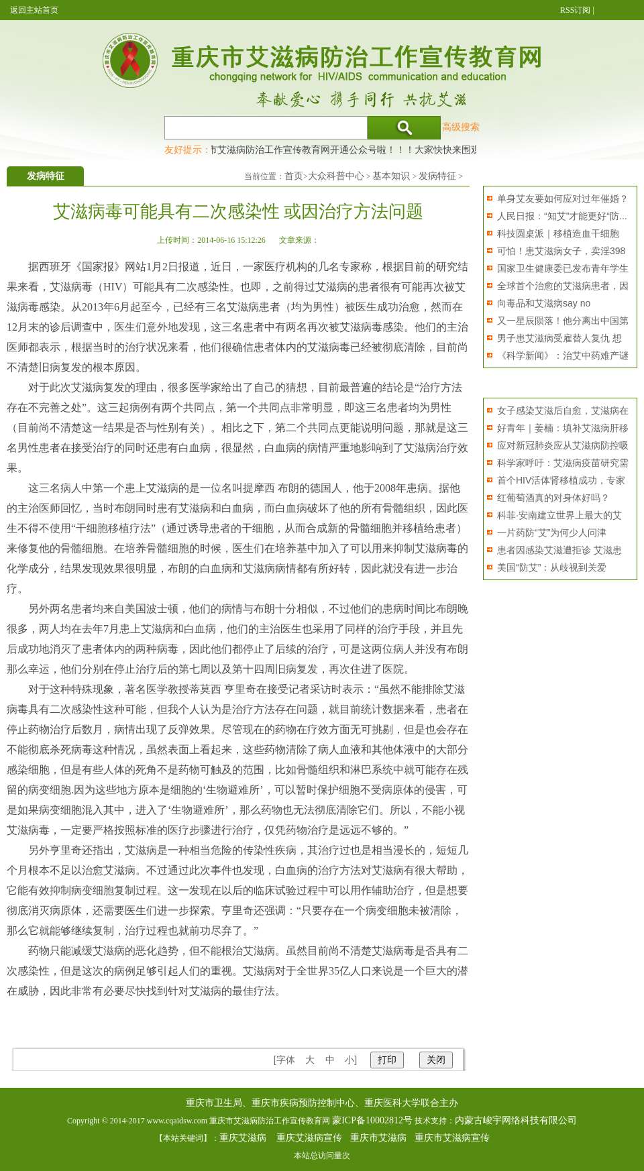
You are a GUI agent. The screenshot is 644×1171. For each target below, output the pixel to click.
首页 (293, 176)
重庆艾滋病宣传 (309, 1138)
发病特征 (437, 176)
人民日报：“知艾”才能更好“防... (562, 216)
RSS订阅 (575, 10)
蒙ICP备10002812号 (372, 1120)
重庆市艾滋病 (378, 1138)
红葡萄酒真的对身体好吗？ (553, 497)
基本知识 (391, 176)
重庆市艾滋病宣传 (452, 1138)
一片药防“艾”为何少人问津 (551, 532)
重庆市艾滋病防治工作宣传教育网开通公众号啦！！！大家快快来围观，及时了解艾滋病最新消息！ (398, 149)
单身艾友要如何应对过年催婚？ (563, 198)
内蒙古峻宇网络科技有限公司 (516, 1120)
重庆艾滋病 (242, 1138)
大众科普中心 (336, 176)
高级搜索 (461, 126)
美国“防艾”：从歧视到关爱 (551, 567)
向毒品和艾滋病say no (543, 303)
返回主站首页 (34, 10)
